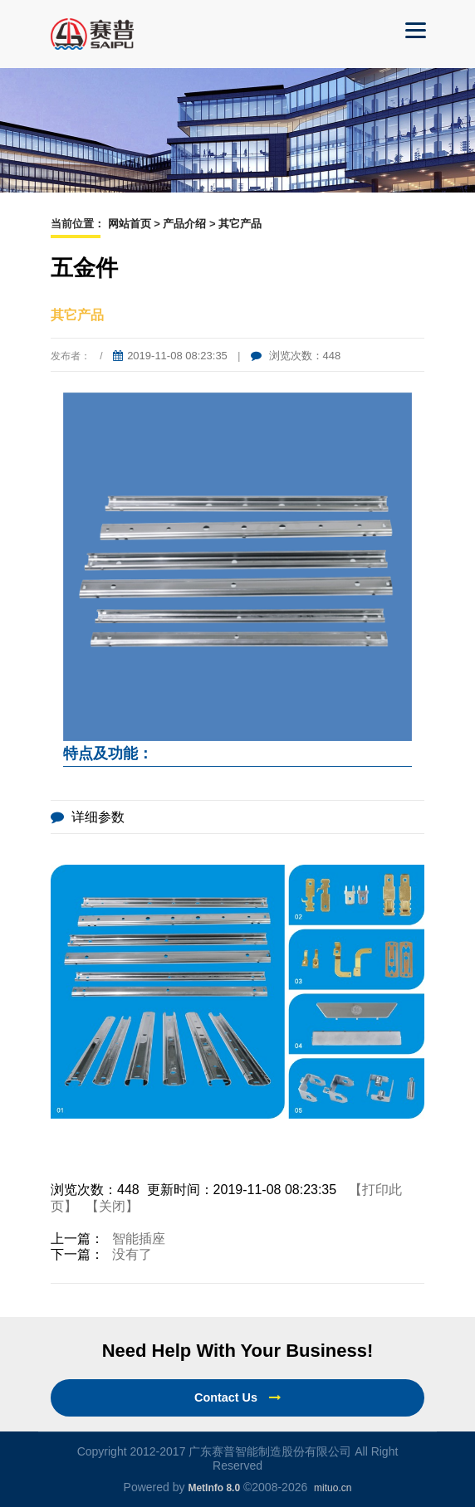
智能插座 (138, 1238)
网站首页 (129, 223)
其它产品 (240, 223)
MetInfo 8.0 (214, 1488)
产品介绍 (184, 223)
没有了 (132, 1254)
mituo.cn (332, 1488)
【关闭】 (112, 1206)
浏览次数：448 (295, 355)
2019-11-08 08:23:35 (170, 355)
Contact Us (237, 1397)
